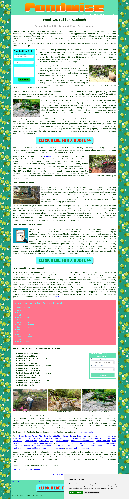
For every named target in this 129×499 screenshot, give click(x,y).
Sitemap (14, 482)
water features (65, 289)
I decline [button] (79, 492)
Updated (35, 482)
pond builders (58, 171)
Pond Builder (83, 436)
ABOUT (96, 14)
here (57, 297)
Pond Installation (102, 438)
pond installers (44, 176)
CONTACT (103, 14)
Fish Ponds (84, 446)
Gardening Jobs (86, 432)
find (20, 272)
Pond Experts (43, 482)
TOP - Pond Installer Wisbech (26, 470)
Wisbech (47, 156)
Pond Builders (32, 443)
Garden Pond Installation (103, 436)
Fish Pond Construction (81, 438)
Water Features (103, 441)
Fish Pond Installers (22, 438)
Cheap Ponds (61, 443)
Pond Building (62, 441)
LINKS (90, 14)
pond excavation (105, 241)
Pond (15, 156)
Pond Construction (77, 443)
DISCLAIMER (111, 14)
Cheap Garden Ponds (28, 436)
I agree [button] (72, 492)
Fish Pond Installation (50, 436)
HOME (84, 14)
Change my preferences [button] (92, 492)
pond (56, 287)
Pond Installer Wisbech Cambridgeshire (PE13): (35, 31)
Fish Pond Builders (43, 438)
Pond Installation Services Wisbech (37, 348)
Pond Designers (46, 441)
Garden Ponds (69, 436)
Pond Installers (61, 438)
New (30, 482)
